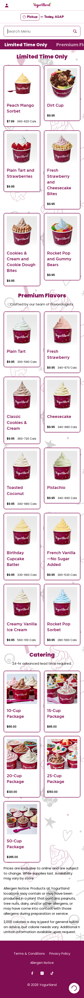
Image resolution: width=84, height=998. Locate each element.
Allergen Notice (42, 962)
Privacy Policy (59, 953)
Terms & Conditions (29, 953)
